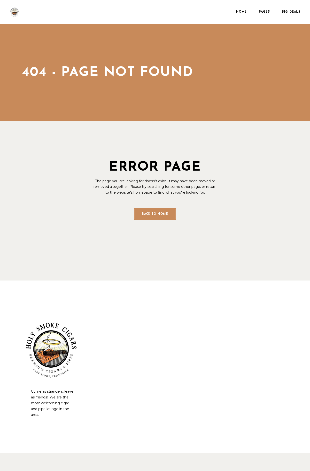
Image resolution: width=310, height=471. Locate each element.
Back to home (155, 214)
